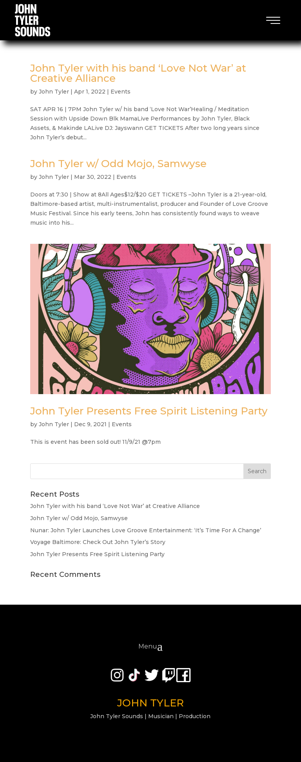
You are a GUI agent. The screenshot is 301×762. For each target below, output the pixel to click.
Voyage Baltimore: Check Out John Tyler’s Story (97, 542)
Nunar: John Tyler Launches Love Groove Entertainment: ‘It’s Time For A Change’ (145, 530)
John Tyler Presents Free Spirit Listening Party (149, 411)
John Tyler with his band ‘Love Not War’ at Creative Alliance (138, 73)
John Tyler (54, 91)
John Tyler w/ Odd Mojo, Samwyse (118, 163)
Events (121, 91)
